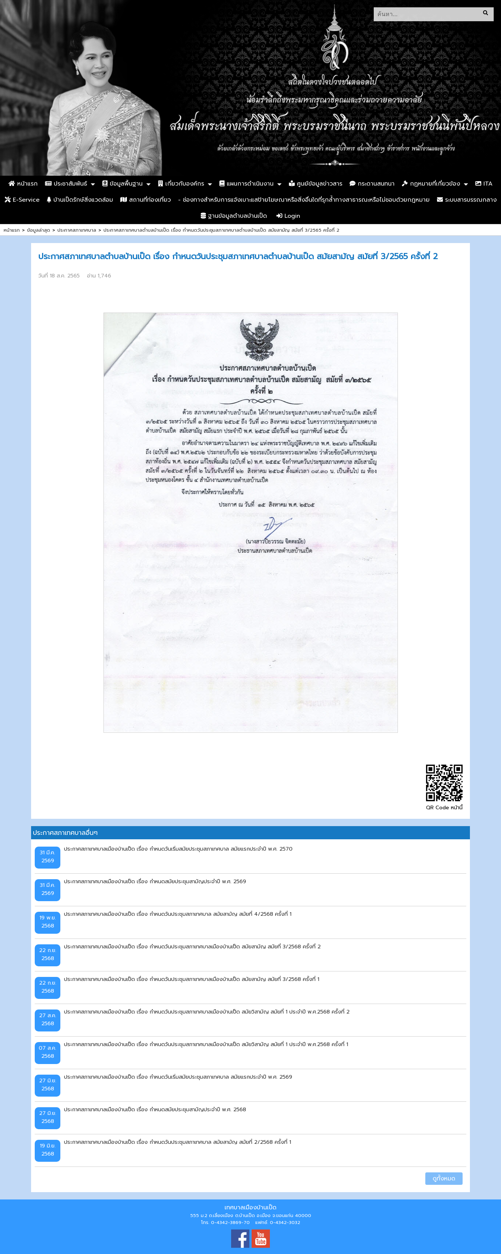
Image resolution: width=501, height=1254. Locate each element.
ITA (484, 183)
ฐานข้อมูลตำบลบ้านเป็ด (234, 216)
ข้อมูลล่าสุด (38, 230)
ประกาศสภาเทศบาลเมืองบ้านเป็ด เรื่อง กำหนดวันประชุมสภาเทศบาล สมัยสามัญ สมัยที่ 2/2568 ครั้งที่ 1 (177, 1142)
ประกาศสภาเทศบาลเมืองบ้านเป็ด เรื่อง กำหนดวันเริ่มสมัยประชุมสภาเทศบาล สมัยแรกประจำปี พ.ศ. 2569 (178, 1077)
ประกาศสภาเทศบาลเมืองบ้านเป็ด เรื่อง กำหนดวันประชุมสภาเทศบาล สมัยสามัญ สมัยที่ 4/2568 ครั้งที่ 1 (177, 914)
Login (288, 216)
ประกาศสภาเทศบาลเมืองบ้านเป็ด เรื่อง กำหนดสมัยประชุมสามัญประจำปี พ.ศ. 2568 (155, 1109)
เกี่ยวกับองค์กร (181, 183)
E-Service (22, 199)
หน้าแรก (23, 183)
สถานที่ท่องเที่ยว (145, 199)
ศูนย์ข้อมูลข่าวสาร (315, 183)
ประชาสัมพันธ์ (66, 183)
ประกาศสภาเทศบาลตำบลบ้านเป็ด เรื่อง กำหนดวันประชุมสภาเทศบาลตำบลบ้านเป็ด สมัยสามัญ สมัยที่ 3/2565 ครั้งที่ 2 (221, 230)
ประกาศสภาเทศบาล (76, 230)
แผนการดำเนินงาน (246, 183)
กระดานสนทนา (372, 183)
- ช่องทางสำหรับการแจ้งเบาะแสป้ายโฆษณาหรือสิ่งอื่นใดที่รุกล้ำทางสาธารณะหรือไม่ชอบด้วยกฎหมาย (304, 199)
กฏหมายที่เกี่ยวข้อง (431, 183)
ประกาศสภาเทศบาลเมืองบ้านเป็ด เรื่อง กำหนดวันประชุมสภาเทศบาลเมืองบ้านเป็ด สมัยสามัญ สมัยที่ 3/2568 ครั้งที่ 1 (191, 979)
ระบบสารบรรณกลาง (467, 199)
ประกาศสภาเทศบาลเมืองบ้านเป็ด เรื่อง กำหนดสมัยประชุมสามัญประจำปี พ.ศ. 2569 (155, 881)
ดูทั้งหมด (444, 1178)
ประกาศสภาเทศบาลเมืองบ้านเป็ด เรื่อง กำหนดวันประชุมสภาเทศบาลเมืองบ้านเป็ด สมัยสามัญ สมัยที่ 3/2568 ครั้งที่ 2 (192, 947)
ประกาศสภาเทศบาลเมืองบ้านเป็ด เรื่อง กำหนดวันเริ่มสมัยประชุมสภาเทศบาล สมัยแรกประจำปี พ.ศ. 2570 (178, 849)
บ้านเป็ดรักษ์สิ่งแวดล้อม (80, 199)
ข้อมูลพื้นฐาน (122, 183)
